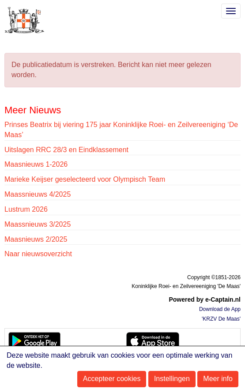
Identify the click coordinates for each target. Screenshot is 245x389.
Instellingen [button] (172, 378)
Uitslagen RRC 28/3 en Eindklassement (66, 149)
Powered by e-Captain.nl (205, 299)
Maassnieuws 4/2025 (37, 194)
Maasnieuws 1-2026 (36, 164)
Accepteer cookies (112, 378)
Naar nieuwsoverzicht (38, 254)
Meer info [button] (218, 378)
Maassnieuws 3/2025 (37, 224)
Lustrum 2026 (26, 209)
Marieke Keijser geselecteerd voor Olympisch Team (84, 179)
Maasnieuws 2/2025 (35, 239)
